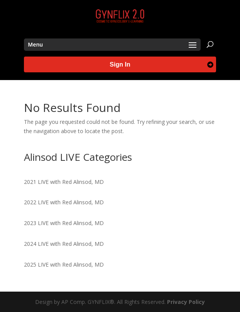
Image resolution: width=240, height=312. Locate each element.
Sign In (120, 64)
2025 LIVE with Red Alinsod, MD (64, 264)
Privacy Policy (186, 301)
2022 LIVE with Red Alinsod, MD (64, 202)
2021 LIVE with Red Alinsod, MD (64, 181)
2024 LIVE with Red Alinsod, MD (64, 243)
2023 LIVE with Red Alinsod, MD (64, 223)
